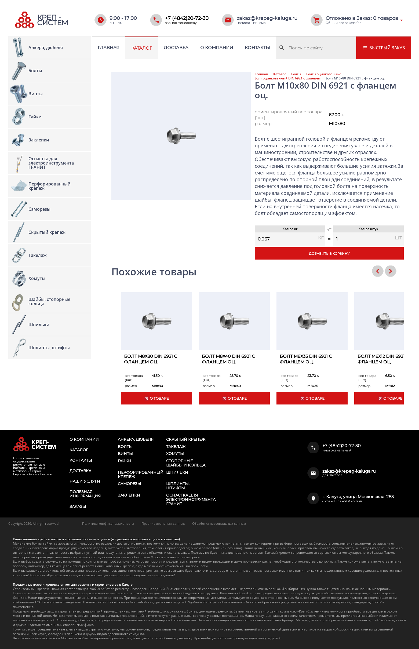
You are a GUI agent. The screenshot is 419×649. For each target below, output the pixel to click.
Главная (108, 47)
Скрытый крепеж (185, 439)
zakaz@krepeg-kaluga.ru (267, 18)
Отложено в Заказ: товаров (362, 18)
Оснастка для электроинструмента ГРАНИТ (191, 499)
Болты (296, 74)
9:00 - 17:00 (123, 18)
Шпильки (177, 472)
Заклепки (129, 495)
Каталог (141, 48)
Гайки (124, 460)
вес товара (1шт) (134, 378)
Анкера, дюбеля (136, 439)
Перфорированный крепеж (140, 474)
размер (263, 123)
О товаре (156, 398)
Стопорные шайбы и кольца (185, 463)
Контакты (257, 47)
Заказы (78, 506)
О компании (216, 47)
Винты (125, 453)
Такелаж (175, 446)
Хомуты (175, 453)
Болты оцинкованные (323, 74)
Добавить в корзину (329, 253)
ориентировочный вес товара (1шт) (288, 114)
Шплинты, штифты (178, 485)
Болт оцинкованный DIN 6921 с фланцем (287, 78)
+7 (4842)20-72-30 (187, 18)
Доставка (176, 47)
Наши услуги (85, 481)
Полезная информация (85, 493)
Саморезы (129, 483)
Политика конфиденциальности (108, 523)
